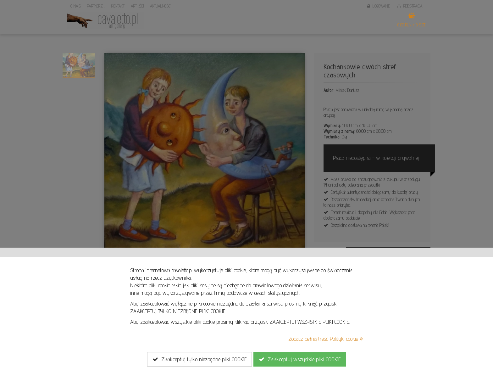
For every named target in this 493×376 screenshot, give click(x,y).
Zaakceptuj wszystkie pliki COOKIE (300, 359)
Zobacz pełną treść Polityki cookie (325, 338)
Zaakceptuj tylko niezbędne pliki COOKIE (199, 359)
